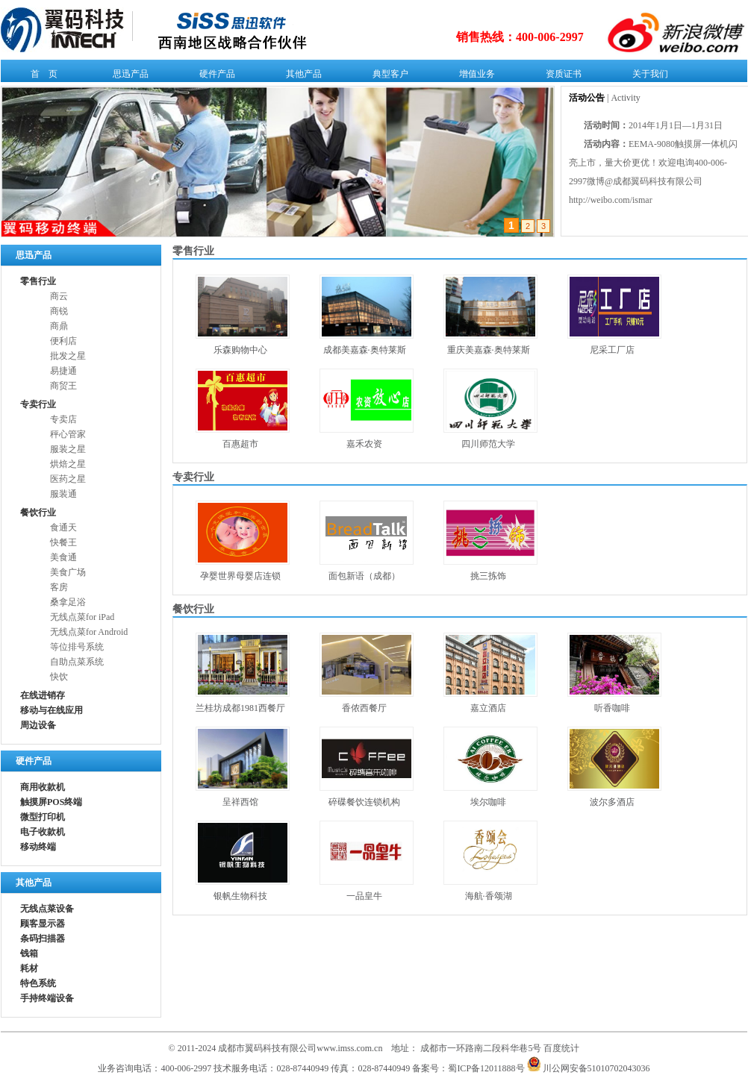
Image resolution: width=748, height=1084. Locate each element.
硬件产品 (214, 77)
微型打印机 (42, 817)
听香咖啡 (612, 708)
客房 (59, 587)
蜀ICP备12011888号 (486, 1068)
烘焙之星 (68, 464)
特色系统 (38, 983)
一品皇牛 (364, 896)
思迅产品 (127, 77)
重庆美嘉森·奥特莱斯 (488, 350)
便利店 (63, 341)
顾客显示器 (42, 923)
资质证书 (560, 77)
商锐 (59, 311)
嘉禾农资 (364, 444)
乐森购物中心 (240, 350)
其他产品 (300, 77)
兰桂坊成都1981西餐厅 (240, 708)
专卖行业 (38, 404)
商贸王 (63, 385)
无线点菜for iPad (82, 617)
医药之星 (68, 479)
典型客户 (387, 77)
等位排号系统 (77, 647)
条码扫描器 (42, 938)
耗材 (29, 968)
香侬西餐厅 (364, 708)
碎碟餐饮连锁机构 (364, 802)
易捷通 (63, 371)
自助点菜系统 (77, 662)
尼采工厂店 (612, 350)
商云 (59, 296)
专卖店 (63, 419)
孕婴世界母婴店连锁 (240, 576)
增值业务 (474, 77)
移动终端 (38, 847)
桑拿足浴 (68, 602)
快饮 (59, 676)
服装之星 (68, 449)
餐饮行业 (38, 512)
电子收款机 (42, 832)
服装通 (63, 494)
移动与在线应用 (51, 710)
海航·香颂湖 (488, 896)
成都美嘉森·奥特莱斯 (364, 350)
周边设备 (38, 725)
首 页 (41, 77)
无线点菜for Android (89, 632)
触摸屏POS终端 (51, 802)
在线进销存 (42, 695)
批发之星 (68, 356)
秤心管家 (68, 434)
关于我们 (647, 77)
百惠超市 (240, 444)
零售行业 (38, 281)
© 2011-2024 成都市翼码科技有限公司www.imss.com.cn (276, 1048)
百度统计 (561, 1048)
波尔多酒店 (612, 802)
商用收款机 (42, 787)
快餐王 (63, 542)
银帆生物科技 (240, 896)
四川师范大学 (488, 444)
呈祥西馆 (240, 802)
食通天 (63, 527)
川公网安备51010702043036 (588, 1068)
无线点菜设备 (47, 908)
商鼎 (59, 326)
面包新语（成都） (364, 576)
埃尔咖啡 (488, 802)
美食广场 (68, 572)
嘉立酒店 (488, 708)
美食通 (63, 557)
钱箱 (29, 953)
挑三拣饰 (488, 576)
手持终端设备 (47, 998)
